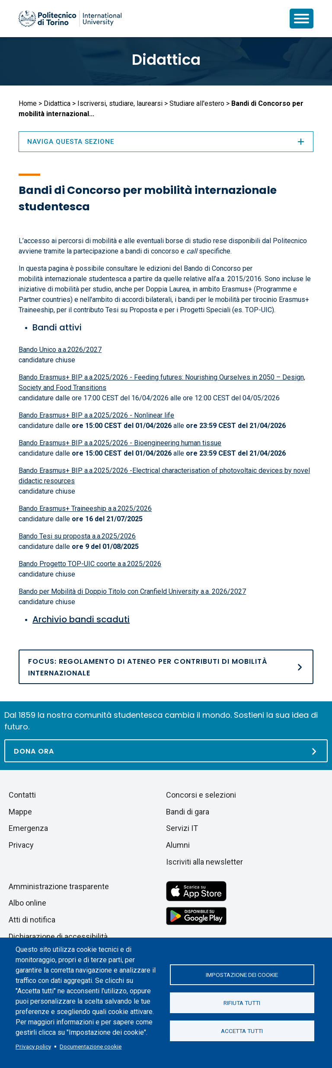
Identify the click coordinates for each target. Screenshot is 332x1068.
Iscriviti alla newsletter (204, 861)
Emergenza (28, 828)
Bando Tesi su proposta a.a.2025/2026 (77, 536)
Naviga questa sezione (166, 142)
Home (28, 103)
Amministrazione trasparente (59, 886)
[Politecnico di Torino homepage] (70, 18)
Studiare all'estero (196, 103)
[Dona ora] (166, 750)
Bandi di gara (187, 811)
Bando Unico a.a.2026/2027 (60, 349)
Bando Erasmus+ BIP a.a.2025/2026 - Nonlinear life (96, 415)
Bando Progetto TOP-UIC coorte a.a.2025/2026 (90, 564)
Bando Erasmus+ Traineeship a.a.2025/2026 (85, 508)
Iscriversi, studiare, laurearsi (120, 103)
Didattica (166, 59)
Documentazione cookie (90, 1046)
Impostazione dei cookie (242, 974)
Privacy (21, 844)
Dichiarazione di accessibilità (58, 936)
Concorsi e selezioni (201, 794)
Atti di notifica (32, 919)
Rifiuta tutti (241, 1002)
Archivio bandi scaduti (81, 619)
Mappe (20, 811)
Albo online (27, 902)
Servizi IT (182, 828)
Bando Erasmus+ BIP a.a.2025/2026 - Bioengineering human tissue (120, 443)
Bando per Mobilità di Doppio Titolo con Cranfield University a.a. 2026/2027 (132, 591)
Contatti (22, 794)
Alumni (178, 844)
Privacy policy (33, 1046)
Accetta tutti (242, 1030)
